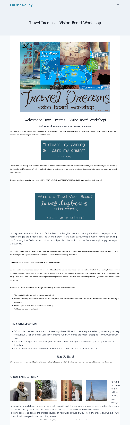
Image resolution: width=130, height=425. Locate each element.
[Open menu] (117, 5)
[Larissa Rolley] (21, 5)
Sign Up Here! (65, 356)
